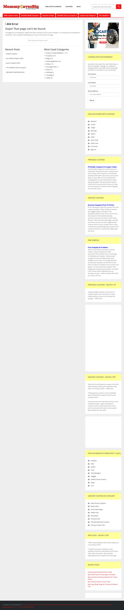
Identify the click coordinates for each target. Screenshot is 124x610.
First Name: (92, 74)
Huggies (93, 476)
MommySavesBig (77, 605)
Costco (93, 124)
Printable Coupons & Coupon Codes (102, 167)
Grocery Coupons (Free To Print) (101, 205)
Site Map (48, 605)
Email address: (93, 91)
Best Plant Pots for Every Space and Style (101, 575)
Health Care (95, 513)
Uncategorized (51, 67)
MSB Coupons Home (11, 15)
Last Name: (92, 83)
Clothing (49, 72)
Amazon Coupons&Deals (54, 53)
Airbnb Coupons (11, 54)
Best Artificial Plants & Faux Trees (99, 582)
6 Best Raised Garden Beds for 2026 (100, 572)
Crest (92, 470)
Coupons (49, 56)
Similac (93, 467)
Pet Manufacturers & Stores (100, 522)
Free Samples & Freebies (98, 247)
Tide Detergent (96, 473)
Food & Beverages (97, 509)
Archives (34, 605)
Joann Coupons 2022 (13, 63)
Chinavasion (67, 605)
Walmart (94, 121)
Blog (47, 58)
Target (93, 128)
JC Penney (94, 146)
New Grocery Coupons (98, 503)
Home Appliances (52, 61)
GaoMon (60, 605)
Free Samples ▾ (104, 15)
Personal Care (95, 519)
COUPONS (69, 6)
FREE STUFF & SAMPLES (53, 6)
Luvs (92, 486)
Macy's (93, 134)
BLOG (79, 6)
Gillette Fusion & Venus (98, 479)
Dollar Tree (94, 143)
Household (94, 516)
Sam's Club (94, 140)
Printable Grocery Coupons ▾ (67, 15)
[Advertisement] (103, 338)
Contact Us (41, 605)
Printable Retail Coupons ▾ (30, 15)
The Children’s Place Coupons (16, 68)
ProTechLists (87, 605)
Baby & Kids (95, 506)
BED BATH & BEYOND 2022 (15, 72)
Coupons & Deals (48, 15)
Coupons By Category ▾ (88, 15)
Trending (49, 75)
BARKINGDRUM (106, 605)
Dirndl (23, 607)
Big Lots (93, 149)
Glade (93, 483)
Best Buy (94, 131)
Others (48, 64)
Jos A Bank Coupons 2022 (14, 58)
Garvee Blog (29, 607)
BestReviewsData (8, 607)
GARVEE (54, 605)
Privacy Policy (27, 605)
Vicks (92, 464)
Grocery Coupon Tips (98, 525)
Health (48, 78)
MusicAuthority (96, 605)
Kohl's (93, 137)
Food (48, 70)
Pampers (94, 461)
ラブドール (17, 607)
